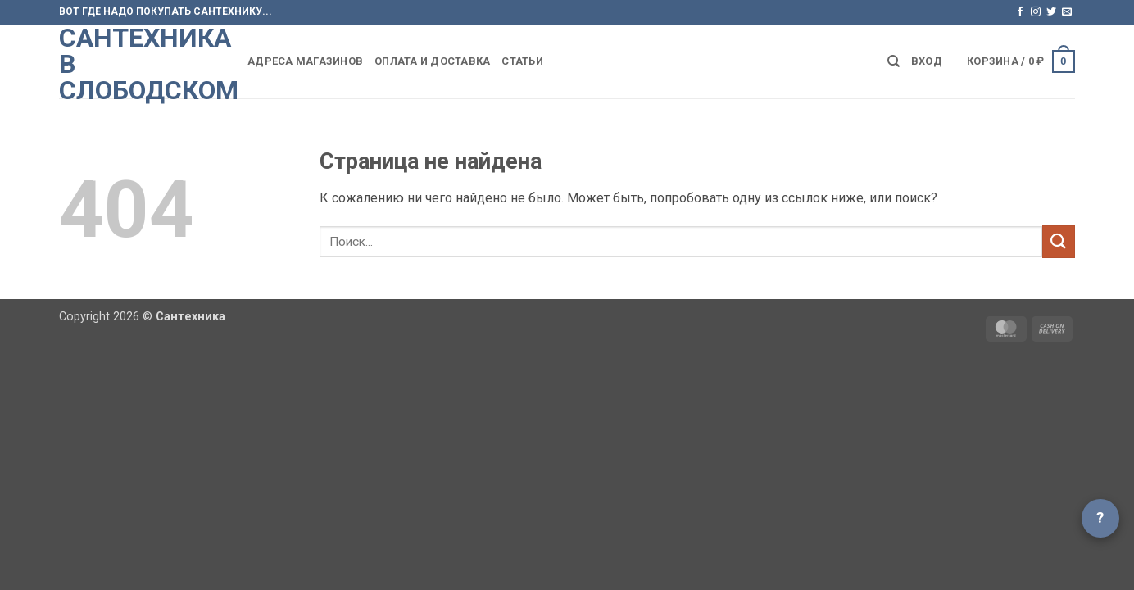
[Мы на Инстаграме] (1036, 12)
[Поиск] (893, 61)
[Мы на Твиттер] (1051, 12)
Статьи (522, 61)
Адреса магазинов (305, 61)
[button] (926, 61)
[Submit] (1058, 241)
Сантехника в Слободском (141, 64)
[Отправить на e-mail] (1067, 12)
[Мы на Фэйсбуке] (1020, 12)
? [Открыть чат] (1100, 517)
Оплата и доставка (432, 61)
